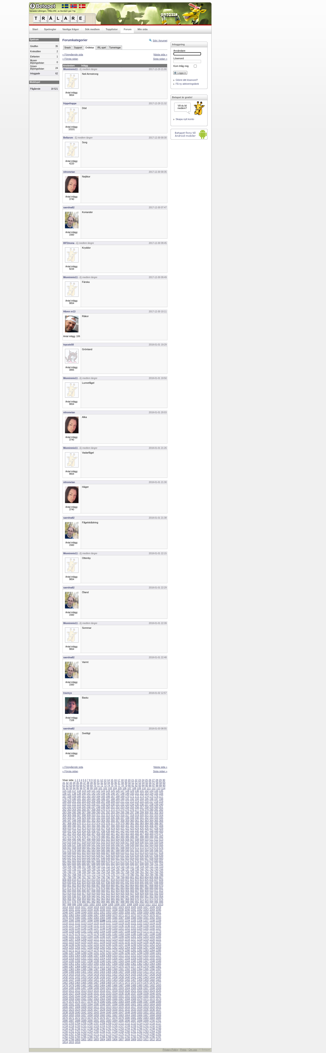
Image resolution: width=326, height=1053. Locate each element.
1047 (71, 912)
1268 (152, 947)
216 (147, 801)
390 (74, 826)
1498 (90, 988)
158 (69, 796)
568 (122, 847)
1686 (65, 1020)
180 (74, 799)
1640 (77, 1012)
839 (113, 882)
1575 (71, 1001)
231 (118, 804)
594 (147, 850)
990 (132, 901)
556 (64, 847)
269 (98, 809)
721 (151, 866)
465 (132, 834)
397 (108, 826)
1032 (77, 909)
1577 (83, 1001)
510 (147, 839)
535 (64, 845)
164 (98, 796)
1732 (152, 1026)
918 (89, 893)
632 (127, 855)
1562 (90, 999)
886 (137, 888)
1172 (152, 931)
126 (118, 791)
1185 (133, 934)
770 (84, 874)
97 (84, 788)
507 (132, 839)
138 (74, 793)
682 (64, 863)
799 (122, 877)
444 (132, 831)
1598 (115, 1004)
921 (103, 893)
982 (93, 901)
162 (89, 796)
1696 (127, 1020)
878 (98, 888)
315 (118, 815)
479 (98, 836)
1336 (77, 961)
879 (103, 888)
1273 (83, 950)
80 (129, 785)
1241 (83, 945)
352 (93, 820)
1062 (65, 915)
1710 (115, 1023)
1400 (77, 972)
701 (156, 863)
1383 (71, 969)
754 (108, 872)
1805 (108, 1039)
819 (118, 880)
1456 (127, 980)
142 (93, 793)
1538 (139, 993)
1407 (121, 972)
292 (108, 812)
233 (127, 804)
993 (147, 901)
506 (127, 839)
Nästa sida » (160, 54)
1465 (83, 982)
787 (64, 877)
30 (163, 780)
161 (84, 796)
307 (79, 815)
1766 (65, 1034)
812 (84, 880)
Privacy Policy (170, 1049)
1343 (121, 961)
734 (113, 869)
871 (64, 888)
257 (142, 807)
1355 (96, 963)
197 (156, 799)
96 (81, 788)
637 (151, 855)
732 (103, 869)
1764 (152, 1031)
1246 (115, 945)
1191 (71, 936)
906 (132, 891)
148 (122, 793)
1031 (71, 909)
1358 (115, 963)
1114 (90, 923)
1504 (127, 988)
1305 (83, 955)
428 (156, 828)
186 (103, 799)
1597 (108, 1004)
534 (161, 842)
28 (156, 780)
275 (127, 809)
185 (98, 799)
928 (137, 893)
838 (108, 882)
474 (74, 836)
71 (98, 785)
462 (118, 834)
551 (142, 845)
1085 (108, 918)
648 (103, 858)
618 (161, 853)
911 (156, 891)
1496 (77, 988)
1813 (158, 1039)
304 (64, 815)
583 (93, 850)
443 (127, 831)
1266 (139, 947)
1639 (71, 1012)
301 (151, 812)
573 (147, 847)
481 (108, 836)
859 (108, 885)
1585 (133, 1001)
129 (132, 791)
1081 (83, 918)
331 (93, 818)
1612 (102, 1007)
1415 (71, 974)
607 (108, 853)
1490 (139, 985)
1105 (133, 920)
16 (115, 780)
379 (122, 823)
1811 (146, 1039)
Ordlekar (89, 47)
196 (151, 799)
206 (98, 801)
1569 (133, 999)
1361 (133, 963)
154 (151, 793)
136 (64, 793)
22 (136, 780)
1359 (121, 963)
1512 (77, 990)
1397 (158, 969)
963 (103, 899)
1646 (115, 1012)
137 (69, 793)
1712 (127, 1023)
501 (103, 839)
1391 (121, 969)
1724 (102, 1026)
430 (64, 831)
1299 (146, 953)
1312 (127, 955)
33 (70, 782)
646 (93, 858)
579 (74, 850)
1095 (71, 920)
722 (156, 866)
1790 (115, 1036)
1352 (77, 963)
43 (105, 782)
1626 (90, 1009)
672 (118, 861)
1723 (96, 1026)
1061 (158, 912)
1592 (77, 1004)
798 (118, 877)
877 (93, 888)
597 (161, 850)
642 (74, 858)
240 (161, 804)
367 (64, 823)
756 (118, 872)
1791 (121, 1036)
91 (63, 788)
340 (137, 818)
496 (79, 839)
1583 (121, 1001)
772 (93, 874)
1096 (77, 920)
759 (132, 872)
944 (113, 896)
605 (98, 853)
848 (156, 882)
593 (142, 850)
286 (79, 812)
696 (132, 863)
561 (89, 847)
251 (113, 807)
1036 (102, 909)
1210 (90, 939)
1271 (71, 950)
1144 (77, 928)
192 (132, 799)
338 (127, 818)
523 (108, 842)
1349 (158, 961)
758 (127, 872)
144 (103, 793)
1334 (65, 961)
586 (108, 850)
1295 (121, 953)
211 (122, 801)
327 (74, 818)
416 (98, 828)
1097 (83, 920)
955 (64, 899)
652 (122, 858)
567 (118, 847)
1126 (65, 926)
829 (64, 882)
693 (118, 863)
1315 (146, 955)
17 (119, 780)
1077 (158, 915)
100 (95, 788)
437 (98, 831)
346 (64, 820)
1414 (65, 974)
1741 (108, 1028)
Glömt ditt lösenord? (187, 80)
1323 (96, 958)
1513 (83, 990)
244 (79, 807)
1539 (146, 993)
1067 (96, 915)
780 (132, 874)
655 (137, 858)
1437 (108, 977)
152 (142, 793)
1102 (115, 920)
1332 (152, 958)
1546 (90, 996)
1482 (90, 985)
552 (147, 845)
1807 (121, 1039)
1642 (90, 1012)
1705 (83, 1023)
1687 (71, 1020)
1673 (83, 1018)
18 (122, 780)
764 (156, 872)
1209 (83, 939)
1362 (139, 963)
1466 (90, 982)
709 (93, 866)
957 (74, 899)
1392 (127, 969)
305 (69, 815)
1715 (146, 1023)
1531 (96, 993)
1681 (133, 1018)
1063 (71, 915)
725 (69, 869)
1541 (158, 993)
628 (108, 855)
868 (151, 885)
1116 (102, 923)
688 (93, 863)
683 (69, 863)
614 (142, 853)
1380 (152, 966)
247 (93, 807)
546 (118, 845)
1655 (71, 1015)
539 (84, 845)
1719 (71, 1026)
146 (113, 793)
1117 (108, 923)
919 (93, 893)
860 (113, 885)
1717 (158, 1023)
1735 (71, 1028)
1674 (90, 1018)
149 (127, 793)
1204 (152, 936)
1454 (115, 980)
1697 (133, 1020)
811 (79, 880)
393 (89, 826)
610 (122, 853)
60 (164, 782)
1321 (83, 958)
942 (103, 896)
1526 (65, 993)
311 (98, 815)
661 (64, 861)
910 (151, 891)
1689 (83, 1020)
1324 (102, 958)
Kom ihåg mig (181, 66)
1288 (77, 953)
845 (142, 882)
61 (63, 785)
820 (122, 880)
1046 (65, 912)
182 (84, 799)
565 (108, 847)
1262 (115, 947)
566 (113, 847)
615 (147, 853)
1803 (96, 1039)
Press (183, 1049)
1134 (115, 926)
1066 (90, 915)
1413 (158, 972)
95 (77, 788)
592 (137, 850)
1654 (65, 1015)
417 (103, 828)
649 (108, 858)
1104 (127, 920)
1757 (108, 1031)
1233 (133, 942)
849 (161, 882)
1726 (115, 1026)
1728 (127, 1026)
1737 (83, 1028)
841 (122, 882)
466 (137, 834)
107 (129, 788)
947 (127, 896)
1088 (127, 918)
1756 (102, 1031)
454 (79, 834)
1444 (152, 977)
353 (98, 820)
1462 (65, 982)
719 (142, 866)
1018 (90, 907)
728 (84, 869)
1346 (139, 961)
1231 (121, 942)
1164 (102, 931)
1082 (90, 918)
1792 (127, 1036)
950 (142, 896)
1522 (139, 990)
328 (79, 818)
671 (113, 861)
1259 (96, 947)
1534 (115, 993)
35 (77, 782)
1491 (146, 985)
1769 (83, 1034)
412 (79, 828)
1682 (139, 1018)
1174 (65, 934)
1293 (108, 953)
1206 (65, 939)
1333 (158, 958)
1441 (133, 977)
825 (147, 880)
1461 (158, 980)
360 (132, 820)
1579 (96, 1001)
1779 (146, 1034)
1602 (139, 1004)
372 (89, 823)
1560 (77, 999)
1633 (133, 1009)
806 (156, 877)
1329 (133, 958)
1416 (77, 974)
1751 (71, 1031)
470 (156, 834)
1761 (133, 1031)
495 (74, 839)
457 (93, 834)
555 (161, 845)
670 (108, 861)
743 (156, 869)
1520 (127, 990)
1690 (90, 1020)
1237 (158, 942)
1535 (121, 993)
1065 (83, 915)
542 (98, 845)
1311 (121, 955)
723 (161, 866)
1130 (90, 926)
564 (103, 847)
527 (127, 842)
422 (127, 828)
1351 (71, 963)
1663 (121, 1015)
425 (142, 828)
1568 (127, 999)
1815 (71, 1042)
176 (156, 796)
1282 (139, 950)
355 (108, 820)
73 (105, 785)
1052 (102, 912)
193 (137, 799)
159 (74, 796)
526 (122, 842)
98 (88, 788)
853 (79, 885)
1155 (146, 928)
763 (151, 872)
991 (137, 901)
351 (89, 820)
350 (84, 820)
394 (93, 826)
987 (118, 901)
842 (127, 882)
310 (93, 815)
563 (98, 847)
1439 (121, 977)
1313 (133, 955)
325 (64, 818)
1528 (77, 993)
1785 (83, 1036)
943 (108, 896)
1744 (127, 1028)
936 (74, 896)
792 (89, 877)
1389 (108, 969)
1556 (152, 996)
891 (161, 888)
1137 (133, 926)
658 (151, 858)
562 (93, 847)
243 (74, 807)
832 (79, 882)
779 (127, 874)
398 (113, 826)
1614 (115, 1007)
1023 (121, 907)
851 (69, 885)
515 (69, 842)
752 (98, 872)
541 (93, 845)
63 (70, 785)
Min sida (143, 29)
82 (136, 785)
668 (98, 861)
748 (79, 872)
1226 (90, 942)
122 (98, 791)
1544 (77, 996)
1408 (127, 972)
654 (132, 858)
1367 (71, 966)
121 (93, 791)
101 (100, 788)
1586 (139, 1001)
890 (156, 888)
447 (147, 831)
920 (98, 893)
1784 (77, 1036)
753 (103, 872)
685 (79, 863)
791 (84, 877)
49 (126, 782)
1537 (133, 993)
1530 (90, 993)
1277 (108, 950)
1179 (96, 934)
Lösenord (178, 58)
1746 (139, 1028)
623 (84, 855)
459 (103, 834)
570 (132, 847)
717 (132, 866)
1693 (108, 1020)
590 (127, 850)
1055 (121, 912)
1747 (146, 1028)
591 (132, 850)
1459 (146, 980)
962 (98, 899)
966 (118, 899)
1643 (96, 1012)
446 (142, 831)
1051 (96, 912)
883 (122, 888)
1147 (96, 928)
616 (151, 853)
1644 (102, 1012)
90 (164, 785)
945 (118, 896)
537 (74, 845)
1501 (108, 988)
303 (161, 812)
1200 (127, 936)
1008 (129, 904)
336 (118, 818)
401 (127, 826)
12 (101, 780)
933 (161, 893)
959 (84, 899)
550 (137, 845)
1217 (133, 939)
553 (151, 845)
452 (69, 834)
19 (125, 780)
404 (142, 826)
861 (118, 885)
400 (122, 826)
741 (147, 869)
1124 (152, 923)
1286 (65, 953)
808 (64, 880)
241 (64, 807)
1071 (121, 915)
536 (69, 845)
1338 (90, 961)
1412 (152, 972)
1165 (108, 931)
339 (132, 818)
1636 (152, 1009)
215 (142, 801)
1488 (127, 985)
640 (64, 858)
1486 (115, 985)
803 (142, 877)
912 (161, 891)
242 (69, 807)
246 (89, 807)
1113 (83, 923)
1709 (108, 1023)
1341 (108, 961)
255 (132, 807)
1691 (96, 1020)
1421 (108, 974)
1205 (158, 936)
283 (64, 812)
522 (103, 842)
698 (142, 863)
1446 (65, 980)
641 (69, 858)
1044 (152, 909)
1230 (115, 942)
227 (98, 804)
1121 (133, 923)
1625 (83, 1009)
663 (74, 861)
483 (118, 836)
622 (79, 855)
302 (156, 812)
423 (132, 828)
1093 (158, 918)
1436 (102, 977)
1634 (139, 1009)
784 (151, 874)
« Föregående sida (72, 54)
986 (113, 901)
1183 (121, 934)
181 (79, 799)
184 (93, 799)
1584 (127, 1001)
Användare (179, 50)
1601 (133, 1004)
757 (122, 872)
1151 (121, 928)
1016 (77, 907)
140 (84, 793)
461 (113, 834)
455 (84, 834)
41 (98, 782)
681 (161, 861)
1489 (133, 985)
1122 (139, 923)
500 (98, 839)
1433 (83, 977)
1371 (96, 966)
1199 (121, 936)
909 (147, 891)
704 (69, 866)
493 (64, 839)
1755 (96, 1031)
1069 (108, 915)
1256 (77, 947)
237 (147, 804)
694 (122, 863)
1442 (139, 977)
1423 (121, 974)
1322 (90, 958)
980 (84, 901)
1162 (90, 931)
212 (127, 801)
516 (74, 842)
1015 (71, 907)
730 (93, 869)
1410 (139, 972)
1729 (133, 1026)
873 (74, 888)
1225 (83, 942)
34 (74, 782)
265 (79, 809)
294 (118, 812)
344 (156, 818)
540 (89, 845)
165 (103, 796)
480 (103, 836)
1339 (96, 961)
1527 (71, 993)
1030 (65, 909)
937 (79, 896)
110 (144, 788)
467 (142, 834)
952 (151, 896)
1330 (139, 958)
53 (139, 782)
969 (132, 899)
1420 (102, 974)
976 (64, 901)
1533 (108, 993)
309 (89, 815)
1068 (102, 915)
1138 (139, 926)
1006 (117, 904)
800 (127, 877)
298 (137, 812)
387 (161, 823)
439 (108, 831)
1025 (133, 907)
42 (101, 782)
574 (151, 847)
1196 (102, 936)
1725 (108, 1026)
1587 (146, 1001)
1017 (83, 907)
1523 (146, 990)
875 (84, 888)
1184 (127, 934)
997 (64, 904)
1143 (71, 928)
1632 (127, 1009)
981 (89, 901)
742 (151, 869)
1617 (133, 1007)
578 (69, 850)
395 (98, 826)
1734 (65, 1028)
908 (142, 891)
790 (79, 877)
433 (79, 831)
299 (142, 812)
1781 (158, 1034)
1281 (133, 950)
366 (161, 820)
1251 (146, 945)
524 (113, 842)
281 (156, 809)
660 (161, 858)
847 (151, 882)
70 (94, 785)
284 (69, 812)
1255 (71, 947)
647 (98, 858)
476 (84, 836)
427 (151, 828)
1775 (121, 1034)
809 (69, 880)
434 (84, 831)
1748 (152, 1028)
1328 (127, 958)
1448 (77, 980)
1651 (146, 1012)
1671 (71, 1018)
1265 (133, 947)
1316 (152, 955)
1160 (77, 931)
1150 (115, 928)
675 (132, 861)
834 (89, 882)
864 (132, 885)
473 (69, 836)
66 (81, 785)
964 (108, 899)
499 (93, 839)
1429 (158, 974)
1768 (77, 1034)
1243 (96, 945)
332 (98, 818)
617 (156, 853)
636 (147, 855)
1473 (133, 982)
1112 (77, 923)
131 (142, 791)
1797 (158, 1036)
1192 (77, 936)
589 (122, 850)
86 (150, 785)
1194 (90, 936)
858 (103, 885)
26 (149, 780)
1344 (127, 961)
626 (98, 855)
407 (156, 826)
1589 (158, 1001)
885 (132, 888)
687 (89, 863)
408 (161, 826)
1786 (90, 1036)
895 (79, 891)
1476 (152, 982)
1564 (102, 999)
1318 (65, 958)
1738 (90, 1028)
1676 (102, 1018)
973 (151, 899)
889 (151, 888)
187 (108, 799)
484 (122, 836)
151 (137, 793)
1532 (102, 993)
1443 (146, 977)
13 (105, 780)
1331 (146, 958)
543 (103, 845)
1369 (83, 966)
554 (156, 845)
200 (69, 801)
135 (161, 791)
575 (156, 847)
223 (79, 804)
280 (151, 809)
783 (147, 874)
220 (64, 804)
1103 (121, 920)
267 (89, 809)
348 (74, 820)
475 (79, 836)
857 (98, 885)
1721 (83, 1026)
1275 (96, 950)
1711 (121, 1023)
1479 (71, 985)
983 (98, 901)
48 (122, 782)
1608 (77, 1007)
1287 (71, 953)
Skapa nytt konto (185, 119)
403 (137, 826)
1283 (146, 950)
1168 (127, 931)
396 (103, 826)
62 (67, 785)
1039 (121, 909)
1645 (108, 1012)
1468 (102, 982)
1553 (133, 996)
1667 (146, 1015)
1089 (133, 918)
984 (103, 901)
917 (84, 893)
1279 (121, 950)
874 (79, 888)
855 (89, 885)
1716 (152, 1023)
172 (137, 796)
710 (98, 866)
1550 (115, 996)
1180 (102, 934)
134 (156, 791)
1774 (115, 1034)
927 (132, 893)
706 (79, 866)
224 (84, 804)
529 (137, 842)
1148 (102, 928)
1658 (90, 1015)
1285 (158, 950)
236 (142, 804)
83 (139, 785)
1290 (90, 953)
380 (127, 823)
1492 (152, 985)
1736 (77, 1028)
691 (108, 863)
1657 (83, 1015)
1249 (133, 945)
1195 (96, 936)
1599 (121, 1004)
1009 (135, 904)
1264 (127, 947)
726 (74, 869)
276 (132, 809)
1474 (139, 982)
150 (132, 793)
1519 (121, 990)
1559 (71, 999)
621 (74, 855)
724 (64, 869)
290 (98, 812)
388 (64, 826)
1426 (139, 974)
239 (156, 804)
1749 (158, 1028)
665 (84, 861)
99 (91, 788)
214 (137, 801)
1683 (146, 1018)
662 (69, 861)
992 (142, 901)
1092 (152, 918)
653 (127, 858)
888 (147, 888)
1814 (65, 1042)
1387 (96, 969)
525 (118, 842)
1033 (83, 909)
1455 (121, 980)
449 (156, 831)
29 (160, 780)
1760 (127, 1031)
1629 (108, 1009)
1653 (158, 1012)
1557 (158, 996)
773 (98, 874)
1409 (133, 972)
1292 (102, 953)
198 (161, 799)
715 (122, 866)
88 (157, 785)
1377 (133, 966)
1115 (96, 923)
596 (156, 850)
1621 (158, 1007)
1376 (127, 966)
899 (98, 891)
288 (89, 812)
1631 (121, 1009)
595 (151, 850)
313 (108, 815)
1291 (96, 953)
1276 (102, 950)
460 (108, 834)
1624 (77, 1009)
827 (156, 880)
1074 (139, 915)
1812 (152, 1039)
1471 (121, 982)
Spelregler (50, 29)
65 (77, 785)
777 (118, 874)
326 (69, 818)
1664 (127, 1015)
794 (98, 877)
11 (98, 780)
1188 (152, 934)
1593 (83, 1004)
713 (113, 866)
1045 (158, 909)
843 (132, 882)
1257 (83, 947)
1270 (65, 950)
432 (74, 831)
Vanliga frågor (70, 29)
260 (156, 807)
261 (161, 807)
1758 (115, 1031)
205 (93, 801)
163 (93, 796)
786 (161, 874)
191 (127, 799)
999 (74, 904)
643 (79, 858)
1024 (127, 907)
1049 (83, 912)
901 (108, 891)
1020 (102, 907)
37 (84, 782)
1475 (146, 982)
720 (147, 866)
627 (103, 855)
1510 (65, 990)
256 (137, 807)
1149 (108, 928)
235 (137, 804)
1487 (121, 985)
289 (93, 812)
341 (142, 818)
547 (122, 845)
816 (103, 880)
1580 (102, 1001)
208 (108, 801)
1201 (133, 936)
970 (137, 899)
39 (91, 782)
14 (108, 780)
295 (122, 812)
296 (127, 812)
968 (127, 899)
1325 (108, 958)
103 (110, 788)
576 (161, 847)
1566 (115, 999)
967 (122, 899)
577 (64, 850)
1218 (139, 939)
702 (161, 863)
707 (84, 866)
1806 (115, 1039)
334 (108, 818)
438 (103, 831)
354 (103, 820)
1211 (96, 939)
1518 (115, 990)
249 (103, 807)
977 (69, 901)
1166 (115, 931)
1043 (146, 909)
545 (113, 845)
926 (127, 893)
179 (69, 799)
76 (115, 785)
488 (142, 836)
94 (74, 788)
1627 (96, 1009)
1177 (83, 934)
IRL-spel (101, 47)
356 (113, 820)
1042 (139, 909)
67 (84, 785)
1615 (121, 1007)
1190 (65, 936)
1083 (96, 918)
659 (156, 858)
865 (137, 885)
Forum (128, 29)
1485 (108, 985)
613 (137, 853)
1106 (139, 920)
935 (69, 896)
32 (67, 782)
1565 (108, 999)
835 (93, 882)
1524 (152, 990)
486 (132, 836)
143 (98, 793)
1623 (71, 1009)
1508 (152, 988)
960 (89, 899)
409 (64, 828)
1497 (83, 988)
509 (142, 839)
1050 (90, 912)
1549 (108, 996)
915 (74, 893)
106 (125, 788)
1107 (146, 920)
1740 (102, 1028)
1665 (133, 1015)
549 (132, 845)
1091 (146, 918)
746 (69, 872)
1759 (121, 1031)
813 (89, 880)
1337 (83, 961)
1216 (127, 939)
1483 (96, 985)
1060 (152, 912)
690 (103, 863)
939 (89, 896)
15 (112, 780)
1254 (65, 947)
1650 (139, 1012)
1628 (102, 1009)
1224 (77, 942)
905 (127, 891)
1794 (139, 1036)
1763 (146, 1031)
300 (147, 812)
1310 (115, 955)
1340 (102, 961)
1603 (146, 1004)
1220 (152, 939)
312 (103, 815)
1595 (96, 1004)
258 (147, 807)
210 (118, 801)
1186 (139, 934)
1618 (139, 1007)
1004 (104, 904)
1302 (65, 955)
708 (89, 866)
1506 (139, 988)
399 (118, 826)
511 (151, 839)
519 (89, 842)
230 (113, 804)
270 (103, 809)
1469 (108, 982)
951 (147, 896)
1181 (108, 934)
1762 (139, 1031)
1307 (96, 955)
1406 (115, 972)
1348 (152, 961)
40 (94, 782)
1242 (90, 945)
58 (157, 782)
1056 (127, 912)
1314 (139, 955)
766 (64, 874)
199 (64, 801)
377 (113, 823)
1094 (65, 920)
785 (156, 874)
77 (119, 785)
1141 (158, 926)
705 (74, 866)
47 (119, 782)
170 (127, 796)
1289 (83, 953)
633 (132, 855)
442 (122, 831)
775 (108, 874)
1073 (133, 915)
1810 (139, 1039)
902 (113, 891)
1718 (65, 1026)
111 (149, 788)
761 (142, 872)
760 (137, 872)
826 (151, 880)
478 (93, 836)
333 (103, 818)
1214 (115, 939)
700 (151, 863)
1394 (139, 969)
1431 (71, 977)
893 (69, 891)
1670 (65, 1018)
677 (142, 861)
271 (108, 809)
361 (137, 820)
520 (93, 842)
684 (74, 863)
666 (89, 861)
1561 (83, 999)
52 (136, 782)
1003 (98, 904)
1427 (146, 974)
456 (89, 834)
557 (69, 847)
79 (126, 785)
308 (84, 815)
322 (151, 815)
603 (89, 853)
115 (64, 791)
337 (122, 818)
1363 (146, 963)
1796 (152, 1036)
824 (142, 880)
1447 (71, 980)
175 (151, 796)
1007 (123, 904)
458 (98, 834)
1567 (121, 999)
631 (122, 855)
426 (147, 828)
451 (64, 834)
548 (127, 845)
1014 (65, 907)
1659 (96, 1015)
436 (93, 831)
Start (35, 29)
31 (63, 782)
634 (137, 855)
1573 (158, 999)
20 (129, 780)
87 (153, 785)
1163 (96, 931)
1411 (146, 972)
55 (146, 782)
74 (108, 785)
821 (127, 880)
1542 (65, 996)
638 (156, 855)
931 (151, 893)
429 (161, 828)
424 (137, 828)
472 (64, 836)
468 (147, 834)
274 (122, 809)
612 (132, 853)
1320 (77, 958)
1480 (77, 985)
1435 (96, 977)
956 (69, 899)
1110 (65, 923)
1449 (83, 980)
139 (79, 793)
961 (93, 899)
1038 (115, 909)
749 (84, 872)
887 (142, 888)
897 (89, 891)
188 (113, 799)
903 (118, 891)
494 (69, 839)
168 (118, 796)
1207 (71, 939)
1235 (146, 942)
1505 (133, 988)
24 (143, 780)
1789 (108, 1036)
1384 (77, 969)
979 (79, 901)
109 (139, 788)
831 (74, 882)
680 (156, 861)
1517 (108, 990)
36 (81, 782)
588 (118, 850)
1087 (121, 918)
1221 (158, 939)
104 (115, 788)
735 (118, 869)
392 (84, 826)
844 (137, 882)
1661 (108, 1015)
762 (147, 872)
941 (98, 896)
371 (84, 823)
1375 (121, 966)
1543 (71, 996)
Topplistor (112, 29)
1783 (71, 1036)
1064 (77, 915)
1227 (96, 942)
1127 (71, 926)
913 (64, 893)
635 (142, 855)
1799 (71, 1039)
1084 (102, 918)
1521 (133, 990)
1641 (83, 1012)
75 (112, 785)
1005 (110, 904)
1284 (152, 950)
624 (89, 855)
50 (129, 782)
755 (113, 872)
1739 (96, 1028)
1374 (115, 966)
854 (84, 885)
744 (161, 869)
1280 (127, 950)
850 (64, 885)
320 (142, 815)
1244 (102, 945)
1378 (139, 966)
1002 (92, 904)
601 (79, 853)
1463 (71, 982)
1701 (158, 1020)
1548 (102, 996)
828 (161, 880)
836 (98, 882)
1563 (96, 999)
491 (156, 836)
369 (74, 823)
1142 (65, 928)
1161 (83, 931)
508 (137, 839)
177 (161, 796)
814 (93, 880)
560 (84, 847)
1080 (77, 918)
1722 (90, 1026)
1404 (102, 972)
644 (84, 858)
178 (64, 799)
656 (142, 858)
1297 (133, 953)
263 (69, 809)
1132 (102, 926)
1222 (65, 942)
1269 (158, 947)
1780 (152, 1034)
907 (137, 891)
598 (64, 853)
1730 (139, 1026)
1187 (146, 934)
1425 (133, 974)
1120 (127, 923)
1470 (115, 982)
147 (118, 793)
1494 (65, 988)
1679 (121, 1018)
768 (74, 874)
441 (118, 831)
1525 (158, 990)
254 (127, 807)
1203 (146, 936)
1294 (115, 953)
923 (113, 893)
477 (89, 836)
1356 (102, 963)
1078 (65, 918)
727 (79, 869)
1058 (139, 912)
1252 (152, 945)
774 (103, 874)
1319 (71, 958)
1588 (152, 1001)
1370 (90, 966)
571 (137, 847)
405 (147, 826)
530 (142, 842)
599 (69, 853)
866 (142, 885)
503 (113, 839)
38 (88, 782)
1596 (102, 1004)
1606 (65, 1007)
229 (108, 804)
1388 (102, 969)
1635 (146, 1009)
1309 (108, 955)
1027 (146, 907)
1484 (102, 985)
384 (147, 823)
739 (137, 869)
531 (147, 842)
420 (118, 828)
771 (89, 874)
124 (108, 791)
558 (74, 847)
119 (84, 791)
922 (108, 893)
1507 (146, 988)
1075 (146, 915)
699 (147, 863)
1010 (141, 904)
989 (127, 901)
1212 (102, 939)
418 (108, 828)
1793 (133, 1036)
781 (137, 874)
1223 (71, 942)
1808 (127, 1039)
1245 (108, 945)
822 (132, 880)
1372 (102, 966)
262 (64, 809)
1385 (83, 969)
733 (108, 869)
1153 (133, 928)
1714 (139, 1023)
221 (69, 804)
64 (74, 785)
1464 (77, 982)
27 (153, 780)
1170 (139, 931)
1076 (152, 915)
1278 (115, 950)
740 (142, 869)
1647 (121, 1012)
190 (122, 799)
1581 (108, 1001)
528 (132, 842)
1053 (108, 912)
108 (134, 788)
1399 (71, 972)
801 (132, 877)
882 (118, 888)
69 (91, 785)
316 (122, 815)
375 (103, 823)
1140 (152, 926)
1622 (65, 1009)
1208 (77, 939)
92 (67, 788)
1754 (90, 1031)
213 (132, 801)
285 (74, 812)
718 (137, 866)
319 (137, 815)
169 (122, 796)
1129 (83, 926)
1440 (127, 977)
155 (156, 793)
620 (69, 855)
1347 (146, 961)
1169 (133, 931)
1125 (158, 923)
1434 (90, 977)
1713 (133, 1023)
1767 (71, 1034)
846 (147, 882)
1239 (71, 945)
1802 (90, 1039)
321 (147, 815)
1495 (71, 988)
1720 (77, 1026)
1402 (90, 972)
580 (79, 850)
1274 (90, 950)
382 (137, 823)
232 (122, 804)
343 (151, 818)
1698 (139, 1020)
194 (142, 799)
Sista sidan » (160, 58)
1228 (102, 942)
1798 (65, 1039)
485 (127, 836)
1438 (115, 977)
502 (108, 839)
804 (147, 877)
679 (151, 861)
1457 (133, 980)
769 (79, 874)
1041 (133, 909)
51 (133, 782)
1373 (108, 966)
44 (108, 782)
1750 (65, 1031)
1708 (102, 1023)
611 (127, 853)
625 (93, 855)
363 (147, 820)
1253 (158, 945)
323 (156, 815)
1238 (65, 945)
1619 (146, 1007)
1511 (71, 990)
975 (161, 899)
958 (79, 899)
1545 (83, 996)
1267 (146, 947)
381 (132, 823)
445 (137, 831)
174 (147, 796)
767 (69, 874)
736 (122, 869)
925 (122, 893)
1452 (102, 980)
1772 (102, 1034)
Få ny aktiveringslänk (187, 83)
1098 (90, 920)
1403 (96, 972)
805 (151, 877)
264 (74, 809)
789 (74, 877)
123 (103, 791)
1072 (127, 915)
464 (127, 834)
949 (137, 896)
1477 (158, 982)
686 (84, 863)
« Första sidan (70, 58)
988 (122, 901)
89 (160, 785)
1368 (77, 966)
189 (118, 799)
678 (147, 861)
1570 (139, 999)
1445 (158, 977)
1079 (71, 918)
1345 (133, 961)
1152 (127, 928)
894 (74, 891)
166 (108, 796)
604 (93, 853)
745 (64, 872)
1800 (77, 1039)
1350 (65, 963)
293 (113, 812)
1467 (96, 982)
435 (89, 831)
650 (113, 858)
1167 (121, 931)
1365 (158, 963)
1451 (96, 980)
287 (84, 812)
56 (150, 782)
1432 (77, 977)
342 (147, 818)
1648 (127, 1012)
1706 (90, 1023)
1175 (71, 934)
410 (69, 828)
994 (151, 901)
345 (161, 818)
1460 (152, 980)
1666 (139, 1015)
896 (84, 891)
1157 (158, 928)
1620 (152, 1007)
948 (132, 896)
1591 (71, 1004)
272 (113, 809)
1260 (102, 947)
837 (103, 882)
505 (122, 839)
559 (79, 847)
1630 (115, 1009)
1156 (152, 928)
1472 (127, 982)
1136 (127, 926)
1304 (77, 955)
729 (89, 869)
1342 (115, 961)
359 (127, 820)
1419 (96, 974)
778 (122, 874)
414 (89, 828)
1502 (115, 988)
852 (74, 885)
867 (147, 885)
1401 (83, 972)
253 (122, 807)
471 (161, 834)
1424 (127, 974)
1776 (127, 1034)
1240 (77, 945)
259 (151, 807)
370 (79, 823)
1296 (127, 953)
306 (74, 815)
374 (98, 823)
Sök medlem (92, 29)
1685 (158, 1018)
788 (69, 877)
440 (113, 831)
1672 (77, 1018)
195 (147, 799)
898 (93, 891)
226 (93, 804)
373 (93, 823)
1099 (96, 920)
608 (113, 853)
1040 (127, 909)
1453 (108, 980)
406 (151, 826)
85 (146, 785)
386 (156, 823)
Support (78, 47)
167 (113, 796)
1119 (121, 923)
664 (79, 861)
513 (161, 839)
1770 (90, 1034)
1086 (115, 918)
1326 (115, 958)
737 (127, 869)
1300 (152, 953)
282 (161, 809)
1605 (158, 1004)
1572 (152, 999)
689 (98, 863)
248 (98, 807)
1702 (65, 1023)
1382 (65, 969)
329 (84, 818)
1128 (77, 926)
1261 (108, 947)
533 (156, 842)
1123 (146, 923)
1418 (90, 974)
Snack (68, 47)
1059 (146, 912)
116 (69, 791)
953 (156, 896)
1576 (77, 1001)
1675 (96, 1018)
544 (108, 845)
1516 (102, 990)
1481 (83, 985)
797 (113, 877)
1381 (158, 966)
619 (64, 855)
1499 (96, 988)
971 (142, 899)
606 (103, 853)
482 (113, 836)
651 (118, 858)
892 (64, 891)
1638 (65, 1012)
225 (89, 804)
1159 (71, 931)
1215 (121, 939)
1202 (139, 936)
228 (103, 804)
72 (101, 785)
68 (88, 785)
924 (118, 893)
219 (161, 801)
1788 (102, 1036)
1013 (160, 904)
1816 (77, 1042)
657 (147, 858)
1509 (158, 988)
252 (118, 807)
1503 (121, 988)
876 (89, 888)
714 (118, 866)
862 (122, 885)
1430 (65, 977)
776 (113, 874)
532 (151, 842)
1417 (83, 974)
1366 (65, 966)
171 (132, 796)
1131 (96, 926)
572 (142, 847)
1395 (146, 969)
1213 (108, 939)
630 (118, 855)
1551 (121, 996)
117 (74, 791)
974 (156, 899)
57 (153, 782)
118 (79, 791)
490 (151, 836)
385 (151, 823)
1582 (115, 1001)
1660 (102, 1015)
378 (118, 823)
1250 (139, 945)
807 (161, 877)
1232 (127, 942)
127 (122, 791)
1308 (102, 955)
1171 (146, 931)
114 (163, 788)
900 (103, 891)
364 (151, 820)
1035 (96, 909)
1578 (90, 1001)
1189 (158, 934)
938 (84, 896)
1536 (127, 993)
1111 (71, 923)
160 (79, 796)
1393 (133, 969)
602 (84, 853)
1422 (115, 974)
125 (113, 791)
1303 (71, 955)
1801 (83, 1039)
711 (103, 866)
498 (89, 839)
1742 (115, 1028)
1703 (71, 1023)
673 (122, 861)
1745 (133, 1028)
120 (89, 791)
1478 (65, 985)
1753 (83, 1031)
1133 (108, 926)
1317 (158, 955)
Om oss (193, 1049)
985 (108, 901)
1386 (90, 969)
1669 (158, 1015)
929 (142, 893)
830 (69, 882)
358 (122, 820)
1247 (121, 945)
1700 (152, 1020)
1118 (115, 923)
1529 (83, 993)
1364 (152, 963)
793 (93, 877)
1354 (90, 963)
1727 (121, 1026)
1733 (158, 1026)
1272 (77, 950)
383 (142, 823)
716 (127, 866)
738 (132, 869)
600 (74, 853)
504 (118, 839)
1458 (139, 980)
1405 (108, 972)
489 (147, 836)
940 (93, 896)
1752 (77, 1031)
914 (69, 893)
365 (156, 820)
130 (137, 791)
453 (74, 834)
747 (74, 872)
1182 (115, 934)
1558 (65, 999)
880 (108, 888)
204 (89, 801)
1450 (90, 980)
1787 (96, 1036)
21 (132, 780)
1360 (127, 963)
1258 (90, 947)
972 (147, 899)
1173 (158, 931)
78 (122, 785)
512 (156, 839)
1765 (158, 1031)
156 (161, 793)
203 (84, 801)
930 (147, 893)
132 (147, 791)
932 (156, 893)
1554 (139, 996)
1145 (83, 928)
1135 (121, 926)
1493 (158, 985)
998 (69, 904)
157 (64, 796)
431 (69, 831)
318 (132, 815)
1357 (108, 963)
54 (143, 782)
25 (146, 780)
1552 (127, 996)
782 (142, 874)
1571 (146, 999)
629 (113, 855)
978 (74, 901)
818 (113, 880)
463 (122, 834)
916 (79, 893)
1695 (121, 1020)
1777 (133, 1034)
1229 (108, 942)
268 (93, 809)
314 (113, 815)
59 (160, 782)
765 (161, 872)
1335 (71, 961)
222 (74, 804)
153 (147, 793)
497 (84, 839)
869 (156, 885)
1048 (77, 912)
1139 (146, 926)
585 (103, 850)
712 (108, 866)
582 (89, 850)
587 (113, 850)
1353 (83, 963)
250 (108, 807)
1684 (152, 1018)
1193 (83, 936)
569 (127, 847)
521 (98, 842)
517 (79, 842)
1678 (115, 1018)
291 (103, 812)
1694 (115, 1020)
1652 (152, 1012)
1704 (77, 1023)
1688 (77, 1020)
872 (69, 888)
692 (113, 863)
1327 (121, 958)
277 (137, 809)
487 (137, 836)
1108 (152, 920)
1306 (90, 955)
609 (118, 853)
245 (84, 807)
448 (151, 831)
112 (153, 788)
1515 (96, 990)
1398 (65, 972)
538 (79, 845)
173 (142, 796)
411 (74, 828)
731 (98, 869)
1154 (139, 928)
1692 (102, 1020)
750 (89, 872)
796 (108, 877)
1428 (152, 974)
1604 (152, 1004)
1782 (65, 1036)
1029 (158, 907)
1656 (77, 1015)
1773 (108, 1034)
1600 (127, 1004)
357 (118, 820)
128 (127, 791)
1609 (83, 1007)
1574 (65, 1001)
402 (132, 826)
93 (70, 788)
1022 (115, 907)
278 (142, 809)
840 (118, 882)
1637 (158, 1009)
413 (84, 828)
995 (156, 901)
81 (133, 785)
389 (69, 826)
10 (94, 780)
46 (115, 782)
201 (74, 801)
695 (127, 863)
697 (137, 863)
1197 (108, 936)
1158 (65, 931)
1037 (108, 909)
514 (64, 842)
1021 (108, 907)
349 (79, 820)
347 (69, 820)
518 (84, 842)
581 (84, 850)
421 (122, 828)
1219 (146, 939)
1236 (152, 942)
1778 (139, 1034)
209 (113, 801)
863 (127, 885)
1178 (90, 934)
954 (161, 896)
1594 (90, 1004)
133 (151, 791)
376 (108, 823)
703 (64, 866)
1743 (121, 1028)
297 (132, 812)
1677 (108, 1018)
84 (143, 785)
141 (89, 793)
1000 (79, 904)
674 (127, 861)
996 (161, 901)
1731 (146, 1026)
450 (161, 831)
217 (151, 801)
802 (137, 877)
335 (113, 818)
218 (156, 801)
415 (93, 828)
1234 (139, 942)
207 (103, 801)
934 (64, 896)
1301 (158, 953)
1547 (96, 996)
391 (79, 826)
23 (139, 780)
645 (89, 858)
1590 (65, 1004)
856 (93, 885)
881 (113, 888)
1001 (85, 904)
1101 (108, 920)
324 (161, 815)
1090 (139, 918)
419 (113, 828)
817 (108, 880)
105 (120, 788)
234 (132, 804)
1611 (96, 1007)
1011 (148, 904)
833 (84, 882)
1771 (96, 1034)
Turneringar (115, 47)
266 (84, 809)
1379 (146, 966)
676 (137, 861)
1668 (152, 1015)
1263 (121, 947)
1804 (102, 1039)
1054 (115, 912)
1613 (108, 1007)
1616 (127, 1007)
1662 (115, 1015)
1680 (127, 1018)
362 (142, 820)
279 (147, 809)
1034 (90, 909)
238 (151, 804)
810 (74, 880)
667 (93, 861)
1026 (139, 907)
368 (69, 823)
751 (93, 872)
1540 (152, 993)
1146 (90, 928)
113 (158, 788)
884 (127, 888)
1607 (71, 1007)
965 (113, 899)
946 (122, 896)
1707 (96, 1023)
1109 (158, 920)
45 (112, 782)
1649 (133, 1012)
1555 (146, 996)
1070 (115, 915)
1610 (90, 1007)
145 (108, 793)
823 (137, 880)
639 (161, 855)
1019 (96, 907)
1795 (146, 1036)
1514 (90, 990)
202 (79, 801)
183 (89, 799)
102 (105, 788)
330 (89, 818)
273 (118, 809)
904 (122, 891)
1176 (77, 934)
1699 (146, 1020)
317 (127, 815)
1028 (152, 907)
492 (161, 836)
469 (151, 834)
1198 (115, 936)
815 (98, 880)
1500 (102, 988)
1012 (154, 904)
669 (103, 861)
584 (98, 850)
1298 (139, 953)
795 (103, 877)
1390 (115, 969)
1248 (127, 945)
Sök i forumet (160, 40)
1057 (133, 912)
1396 (152, 969)
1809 (133, 1039)
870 (161, 885)
